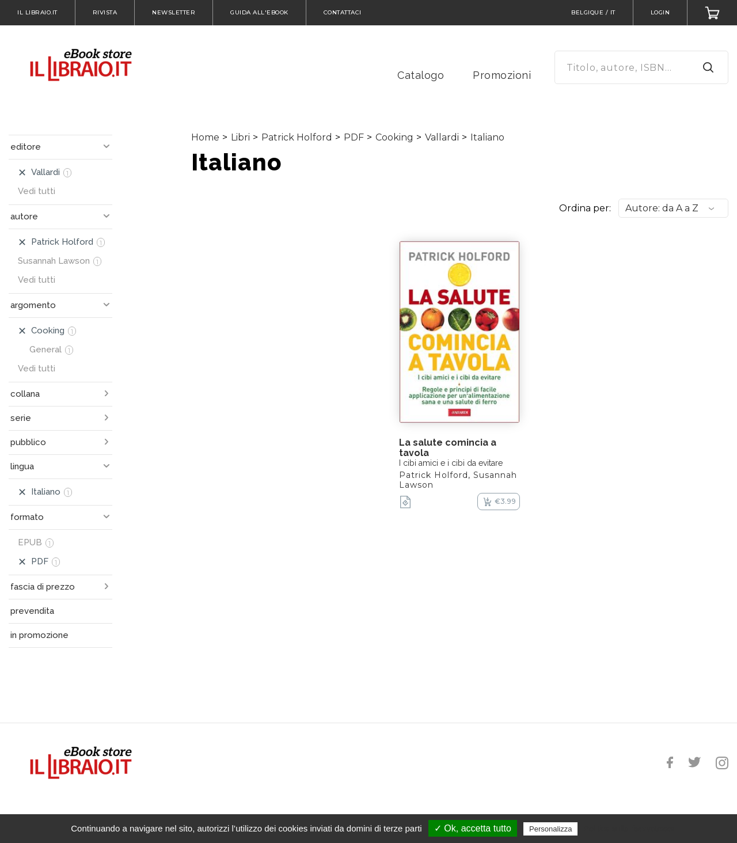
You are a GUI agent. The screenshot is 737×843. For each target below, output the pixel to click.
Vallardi (442, 137)
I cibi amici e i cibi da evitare (451, 463)
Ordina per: (585, 208)
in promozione (39, 635)
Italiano (487, 137)
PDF (354, 137)
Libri (240, 137)
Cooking (394, 137)
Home (205, 137)
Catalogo (420, 75)
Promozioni (502, 75)
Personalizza (550, 829)
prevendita (32, 611)
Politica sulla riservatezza (629, 828)
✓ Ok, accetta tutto (472, 828)
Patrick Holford (296, 137)
